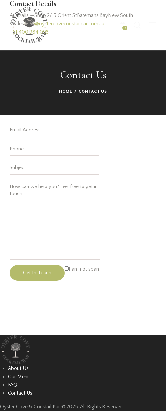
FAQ (12, 385)
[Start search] (137, 25)
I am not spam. (83, 269)
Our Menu (19, 377)
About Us (18, 368)
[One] (59, 310)
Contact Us (20, 393)
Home (65, 91)
